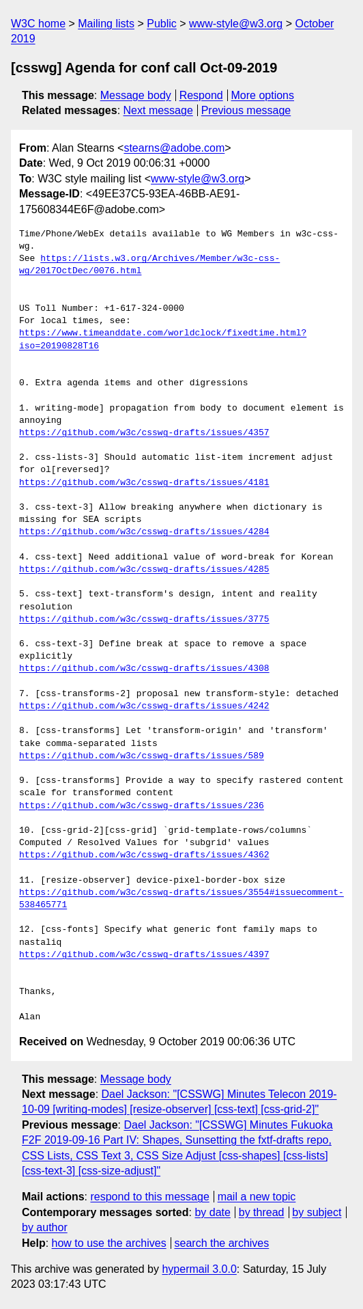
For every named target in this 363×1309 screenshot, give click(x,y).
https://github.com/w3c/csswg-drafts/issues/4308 (144, 669)
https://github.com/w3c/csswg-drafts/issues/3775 (144, 620)
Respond (201, 95)
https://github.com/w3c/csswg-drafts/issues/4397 (144, 955)
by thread (262, 1212)
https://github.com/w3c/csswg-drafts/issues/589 (141, 756)
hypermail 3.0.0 (199, 1269)
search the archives (222, 1243)
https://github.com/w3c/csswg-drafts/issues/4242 (144, 706)
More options (263, 95)
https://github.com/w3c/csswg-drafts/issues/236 (141, 806)
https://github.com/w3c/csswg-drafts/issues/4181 (144, 483)
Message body (135, 95)
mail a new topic (257, 1196)
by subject (316, 1212)
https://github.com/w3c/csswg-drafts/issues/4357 (144, 433)
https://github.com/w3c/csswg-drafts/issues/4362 (144, 855)
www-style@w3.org (235, 23)
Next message (158, 110)
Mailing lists (106, 23)
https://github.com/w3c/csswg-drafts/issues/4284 (144, 532)
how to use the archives (109, 1243)
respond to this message (149, 1196)
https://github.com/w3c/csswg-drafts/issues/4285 (144, 570)
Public (162, 23)
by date (212, 1212)
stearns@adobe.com (174, 148)
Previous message (246, 110)
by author (45, 1227)
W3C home (38, 23)
